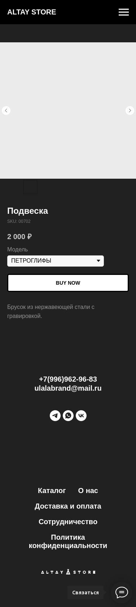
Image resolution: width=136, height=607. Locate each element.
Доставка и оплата (68, 506)
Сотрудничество (68, 522)
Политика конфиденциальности (68, 541)
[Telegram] (55, 415)
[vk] (81, 415)
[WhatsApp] (68, 415)
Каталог (52, 490)
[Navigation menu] (124, 12)
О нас (88, 490)
